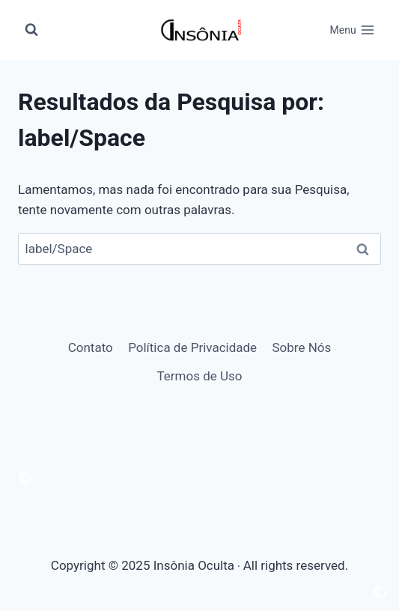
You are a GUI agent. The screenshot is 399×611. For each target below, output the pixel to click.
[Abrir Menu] (352, 30)
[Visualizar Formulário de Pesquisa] (31, 29)
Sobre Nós (302, 347)
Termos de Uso (199, 375)
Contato (90, 347)
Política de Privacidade (192, 347)
